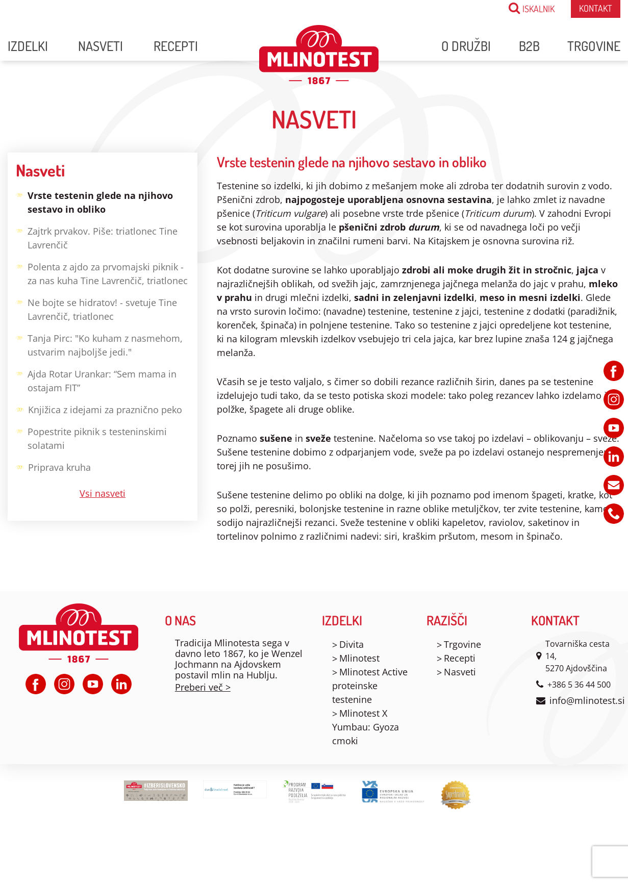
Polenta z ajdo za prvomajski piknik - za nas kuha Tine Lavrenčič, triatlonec (102, 273)
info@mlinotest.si (587, 700)
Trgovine (593, 45)
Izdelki (28, 45)
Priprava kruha (53, 466)
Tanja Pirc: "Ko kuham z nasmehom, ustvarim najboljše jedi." (99, 344)
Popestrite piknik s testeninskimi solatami (91, 437)
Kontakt (595, 8)
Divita (351, 644)
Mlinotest (359, 658)
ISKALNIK (532, 8)
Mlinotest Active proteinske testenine (370, 685)
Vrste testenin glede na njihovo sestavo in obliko (94, 201)
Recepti (176, 45)
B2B (529, 45)
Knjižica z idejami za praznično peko (99, 409)
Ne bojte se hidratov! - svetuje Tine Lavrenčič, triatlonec (96, 308)
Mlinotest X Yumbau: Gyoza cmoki (365, 727)
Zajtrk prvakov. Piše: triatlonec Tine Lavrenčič (97, 237)
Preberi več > (203, 687)
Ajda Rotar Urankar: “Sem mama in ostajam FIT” (96, 380)
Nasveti (100, 45)
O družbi (466, 45)
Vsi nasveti (102, 493)
